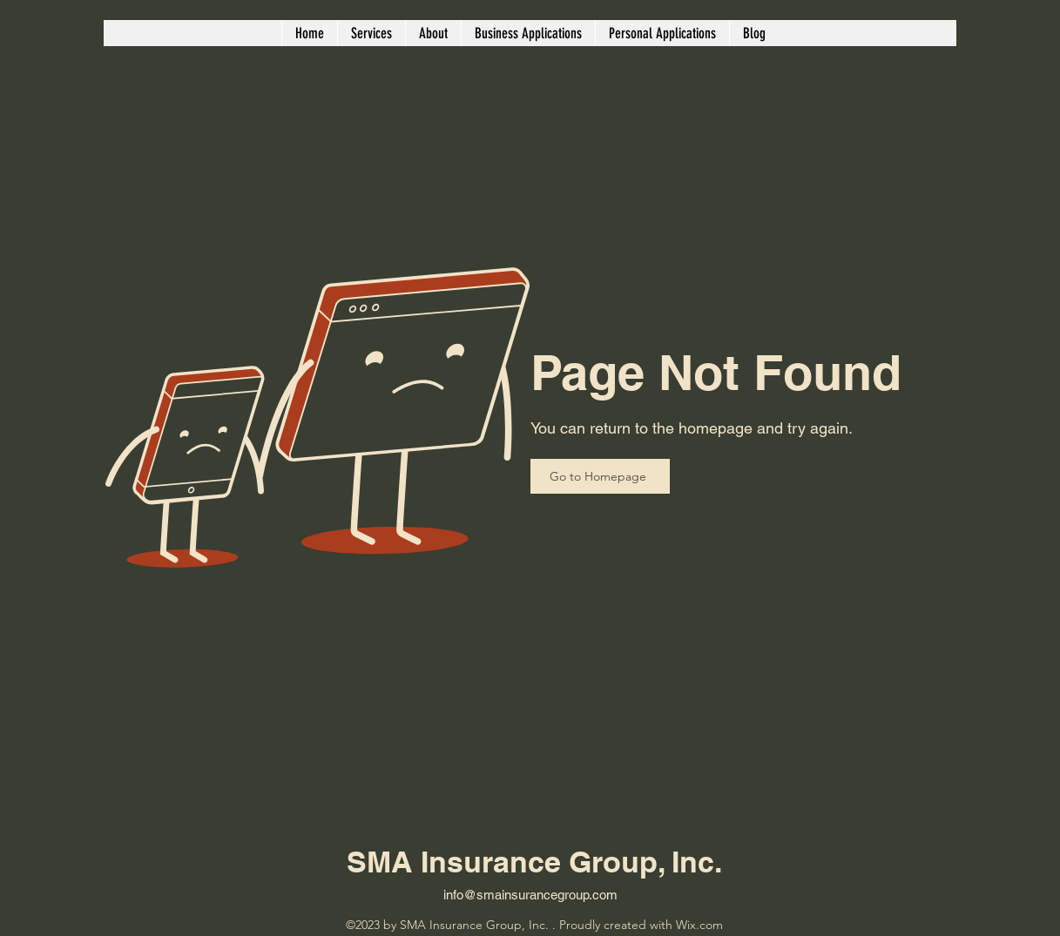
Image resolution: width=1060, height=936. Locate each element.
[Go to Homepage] (600, 476)
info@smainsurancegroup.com (530, 894)
